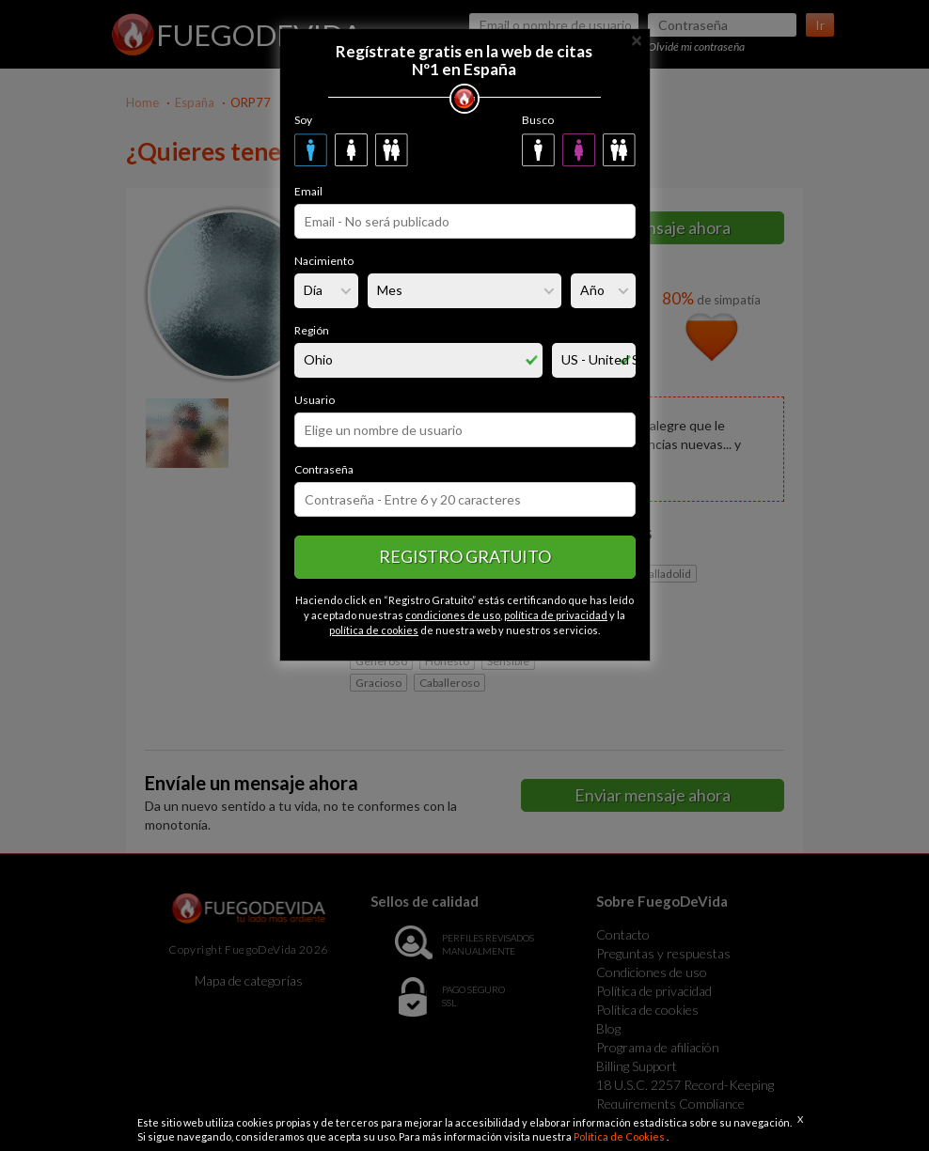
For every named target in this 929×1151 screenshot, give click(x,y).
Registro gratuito (465, 556)
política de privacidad (555, 615)
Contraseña (324, 469)
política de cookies (373, 630)
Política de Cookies (620, 1136)
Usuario (314, 400)
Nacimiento (324, 261)
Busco (538, 120)
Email (308, 191)
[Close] (636, 39)
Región (311, 330)
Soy (303, 120)
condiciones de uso (452, 615)
